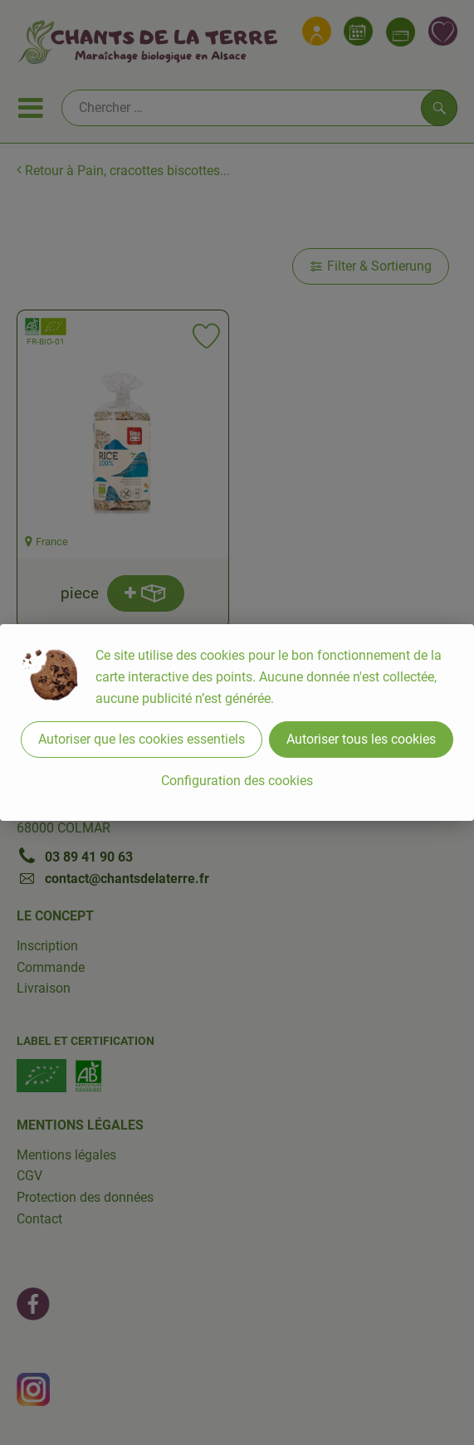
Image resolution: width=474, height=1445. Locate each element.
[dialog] (237, 722)
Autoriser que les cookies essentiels (141, 739)
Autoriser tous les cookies (361, 739)
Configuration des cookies (237, 780)
